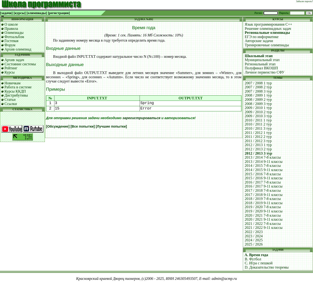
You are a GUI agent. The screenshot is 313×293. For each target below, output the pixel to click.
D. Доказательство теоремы (267, 267)
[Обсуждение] (57, 126)
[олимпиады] (37, 13)
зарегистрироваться (141, 118)
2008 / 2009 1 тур (258, 95)
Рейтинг (10, 68)
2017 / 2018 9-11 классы (263, 195)
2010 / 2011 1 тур (258, 120)
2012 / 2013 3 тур (258, 153)
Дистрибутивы (16, 95)
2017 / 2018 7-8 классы (263, 190)
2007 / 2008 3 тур (258, 91)
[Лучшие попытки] (111, 126)
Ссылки (10, 104)
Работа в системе (18, 87)
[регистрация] (59, 13)
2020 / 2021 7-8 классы (263, 215)
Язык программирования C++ (268, 24)
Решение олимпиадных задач (268, 29)
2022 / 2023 (254, 232)
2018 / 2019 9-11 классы (263, 203)
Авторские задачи (259, 41)
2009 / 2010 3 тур (258, 116)
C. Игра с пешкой (259, 263)
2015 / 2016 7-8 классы (263, 174)
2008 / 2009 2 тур (258, 100)
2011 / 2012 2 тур (258, 137)
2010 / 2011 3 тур (258, 128)
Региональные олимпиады (267, 33)
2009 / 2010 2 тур (258, 112)
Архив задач (14, 60)
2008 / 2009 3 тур (258, 104)
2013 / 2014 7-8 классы (263, 157)
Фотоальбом (14, 37)
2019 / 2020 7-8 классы (263, 207)
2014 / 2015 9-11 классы (263, 170)
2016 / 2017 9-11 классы (263, 186)
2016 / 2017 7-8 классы (263, 182)
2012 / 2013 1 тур (258, 145)
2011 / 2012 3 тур (258, 141)
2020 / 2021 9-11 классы (263, 219)
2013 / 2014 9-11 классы (263, 162)
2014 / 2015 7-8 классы (263, 166)
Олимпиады (13, 33)
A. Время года (256, 255)
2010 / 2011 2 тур (258, 124)
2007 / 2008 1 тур (258, 83)
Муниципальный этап (262, 60)
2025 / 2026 (254, 244)
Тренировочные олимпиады (267, 45)
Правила (11, 29)
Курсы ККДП (15, 91)
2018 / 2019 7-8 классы (263, 199)
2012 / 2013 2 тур (258, 149)
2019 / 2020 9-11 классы (263, 211)
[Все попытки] (82, 126)
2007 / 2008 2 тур (258, 87)
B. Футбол (253, 259)
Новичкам (12, 83)
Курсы (9, 72)
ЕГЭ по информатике (262, 37)
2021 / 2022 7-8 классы (263, 224)
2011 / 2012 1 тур (258, 133)
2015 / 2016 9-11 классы (263, 178)
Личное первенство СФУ (264, 72)
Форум (9, 45)
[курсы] (20, 13)
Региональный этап (260, 64)
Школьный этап (259, 56)
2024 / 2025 (254, 240)
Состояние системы (20, 64)
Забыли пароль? (304, 1)
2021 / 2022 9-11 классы (263, 228)
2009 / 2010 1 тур (258, 108)
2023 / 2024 (254, 236)
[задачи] (6, 13)
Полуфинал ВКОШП (261, 68)
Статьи (9, 100)
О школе (11, 24)
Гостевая (11, 41)
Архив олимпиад (17, 49)
